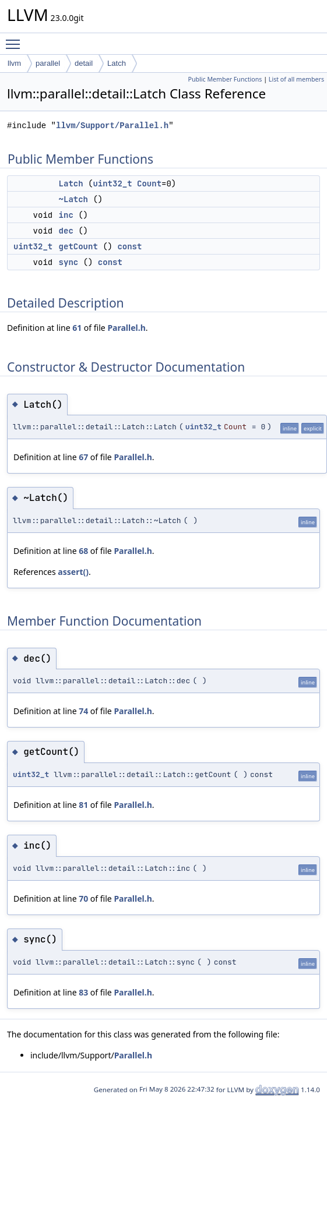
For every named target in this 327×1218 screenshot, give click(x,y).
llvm (14, 63)
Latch (116, 63)
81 (83, 804)
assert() (73, 571)
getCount (78, 246)
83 (83, 992)
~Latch (73, 199)
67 (83, 457)
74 (83, 710)
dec (66, 230)
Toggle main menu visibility (16, 39)
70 (83, 898)
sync (69, 262)
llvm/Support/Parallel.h (112, 125)
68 (83, 550)
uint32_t (112, 183)
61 (77, 327)
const (129, 246)
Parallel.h (126, 327)
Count (149, 183)
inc (66, 215)
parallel (48, 63)
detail (84, 63)
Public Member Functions (225, 79)
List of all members (296, 79)
